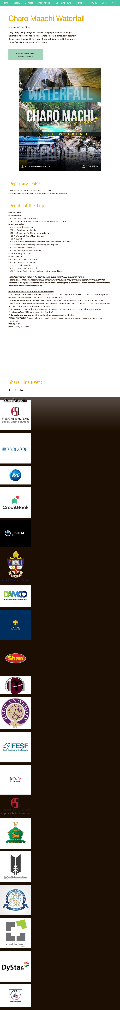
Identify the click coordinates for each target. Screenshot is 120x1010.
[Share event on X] (15, 390)
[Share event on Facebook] (9, 390)
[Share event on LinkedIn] (21, 390)
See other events (25, 56)
